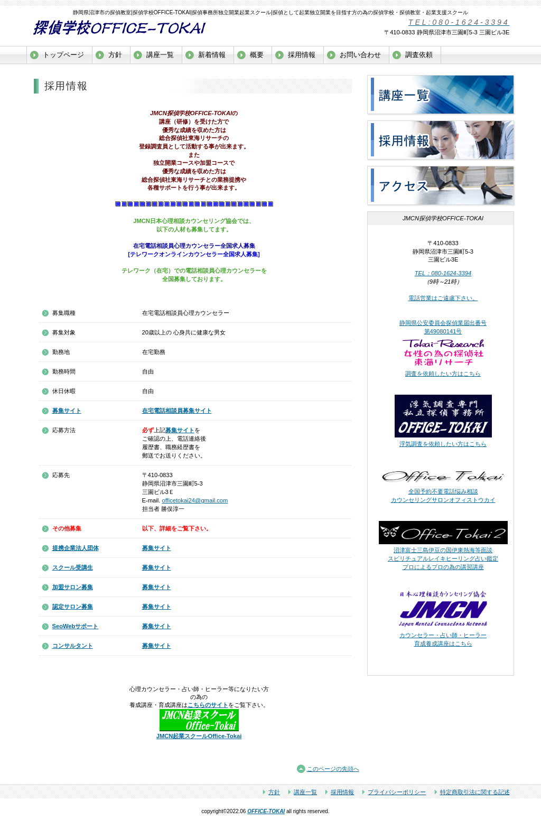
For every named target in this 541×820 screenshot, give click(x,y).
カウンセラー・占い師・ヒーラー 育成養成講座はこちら (443, 635)
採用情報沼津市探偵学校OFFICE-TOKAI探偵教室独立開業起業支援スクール (441, 140)
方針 (274, 792)
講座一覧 (305, 792)
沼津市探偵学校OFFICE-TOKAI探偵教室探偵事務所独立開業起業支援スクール (132, 27)
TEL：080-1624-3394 (443, 273)
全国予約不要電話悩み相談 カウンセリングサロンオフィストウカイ (443, 491)
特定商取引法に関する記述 (475, 792)
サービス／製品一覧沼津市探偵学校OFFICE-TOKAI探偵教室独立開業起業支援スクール (441, 95)
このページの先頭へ (333, 769)
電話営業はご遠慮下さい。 (443, 298)
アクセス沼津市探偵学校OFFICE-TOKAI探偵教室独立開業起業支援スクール (441, 186)
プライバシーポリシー (397, 792)
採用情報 (342, 792)
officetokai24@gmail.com (195, 500)
